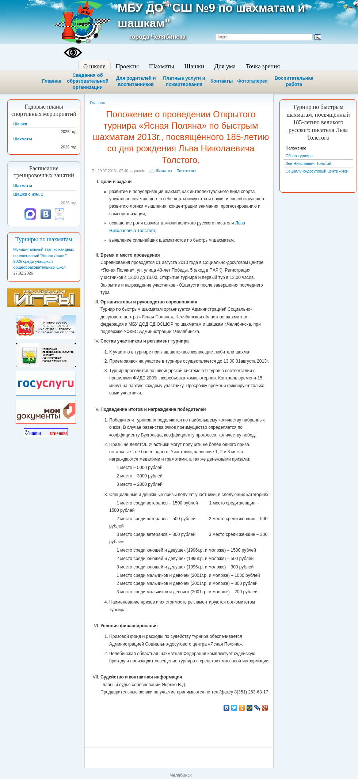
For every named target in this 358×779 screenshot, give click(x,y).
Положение (186, 171)
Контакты (221, 81)
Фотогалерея (252, 81)
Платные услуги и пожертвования (184, 81)
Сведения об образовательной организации (87, 81)
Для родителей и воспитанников (136, 81)
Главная (51, 81)
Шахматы (164, 171)
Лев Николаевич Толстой (308, 163)
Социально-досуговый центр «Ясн (316, 171)
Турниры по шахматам (43, 239)
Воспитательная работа (294, 81)
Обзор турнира (299, 156)
